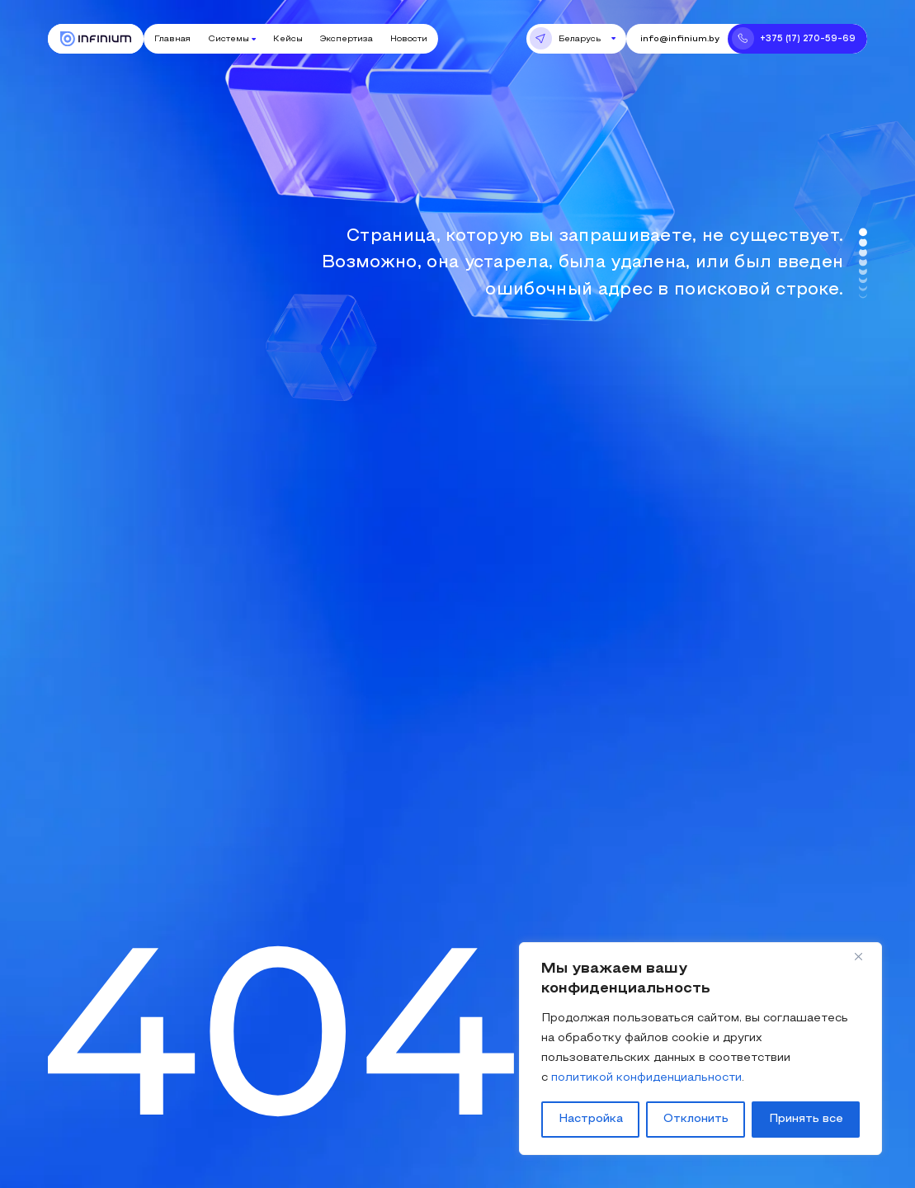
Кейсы (288, 39)
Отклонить (696, 1119)
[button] (576, 39)
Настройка (591, 1119)
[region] (700, 1048)
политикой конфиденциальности (646, 1077)
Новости (408, 39)
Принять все (806, 1119)
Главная (172, 39)
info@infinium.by (679, 39)
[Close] (865, 956)
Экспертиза (346, 39)
